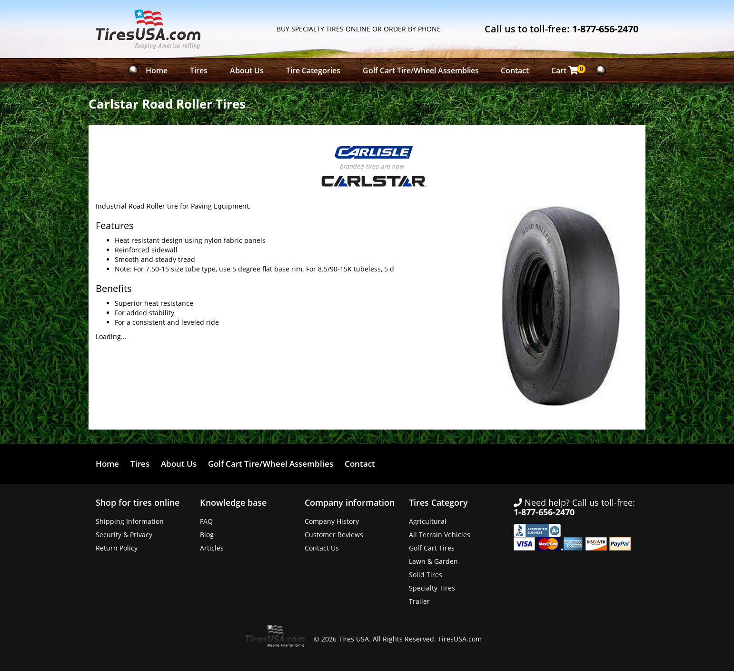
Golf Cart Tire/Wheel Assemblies (421, 70)
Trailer (419, 601)
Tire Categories (313, 70)
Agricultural (427, 521)
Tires (199, 70)
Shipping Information (130, 521)
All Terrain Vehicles (439, 534)
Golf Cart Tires (432, 547)
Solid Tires (425, 574)
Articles (212, 547)
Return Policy (117, 547)
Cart (567, 70)
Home (157, 70)
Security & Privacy (124, 534)
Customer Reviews (334, 534)
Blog (207, 534)
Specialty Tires (432, 587)
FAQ (206, 521)
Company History (332, 521)
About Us (247, 70)
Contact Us (322, 547)
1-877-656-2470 (605, 28)
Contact (515, 70)
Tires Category (438, 502)
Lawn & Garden (433, 561)
